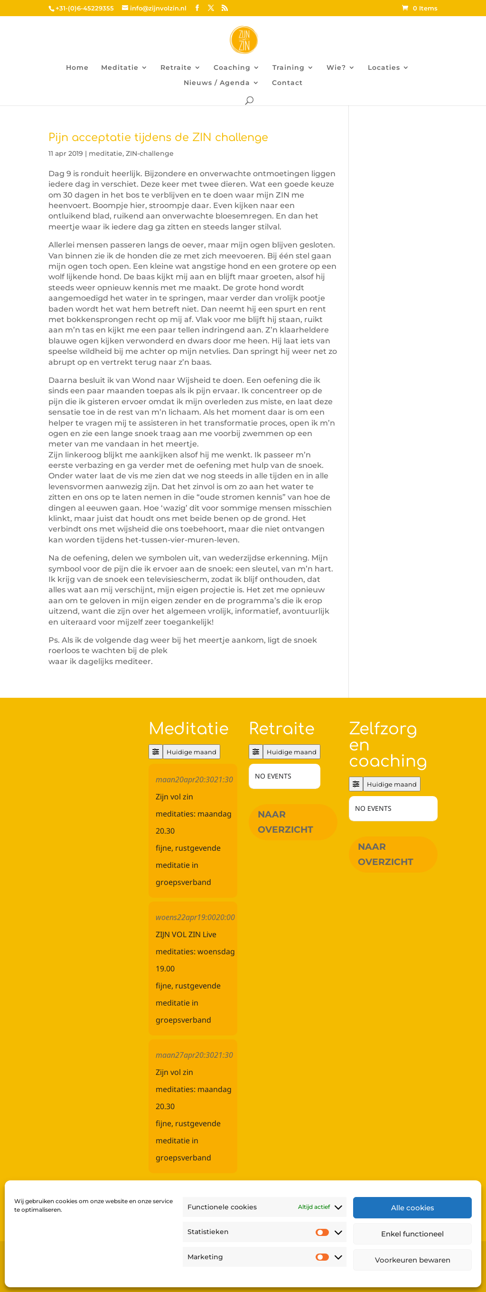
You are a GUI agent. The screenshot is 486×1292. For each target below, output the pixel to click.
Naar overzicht (285, 822)
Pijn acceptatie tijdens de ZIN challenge (158, 137)
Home (77, 68)
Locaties (384, 68)
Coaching (232, 68)
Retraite (176, 68)
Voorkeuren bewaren (412, 1259)
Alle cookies (412, 1207)
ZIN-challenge (150, 153)
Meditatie (120, 68)
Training (288, 68)
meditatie (105, 153)
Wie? (336, 68)
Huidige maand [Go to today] (191, 752)
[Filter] (156, 751)
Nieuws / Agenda (217, 83)
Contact (287, 83)
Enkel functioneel (412, 1233)
